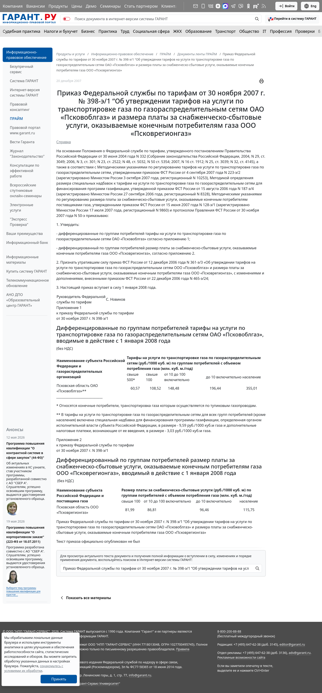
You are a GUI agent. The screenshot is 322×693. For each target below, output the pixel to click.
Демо (91, 6)
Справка (63, 141)
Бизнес (88, 31)
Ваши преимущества (24, 233)
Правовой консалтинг (20, 107)
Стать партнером (141, 6)
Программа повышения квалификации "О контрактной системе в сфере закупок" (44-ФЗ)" (25, 450)
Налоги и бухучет (61, 31)
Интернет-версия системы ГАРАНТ (25, 92)
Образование (198, 31)
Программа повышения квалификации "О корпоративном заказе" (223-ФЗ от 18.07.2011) (25, 534)
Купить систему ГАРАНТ (26, 271)
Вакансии (35, 6)
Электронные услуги (21, 207)
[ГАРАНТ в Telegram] (233, 6)
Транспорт (225, 31)
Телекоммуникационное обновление (27, 283)
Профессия (281, 31)
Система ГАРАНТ (24, 80)
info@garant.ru (140, 675)
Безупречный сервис (21, 69)
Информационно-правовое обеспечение (26, 55)
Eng (310, 6)
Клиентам (171, 6)
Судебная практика (21, 31)
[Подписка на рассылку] (195, 6)
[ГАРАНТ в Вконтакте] (210, 6)
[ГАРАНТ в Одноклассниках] (248, 6)
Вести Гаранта (22, 141)
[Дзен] (218, 6)
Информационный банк (27, 242)
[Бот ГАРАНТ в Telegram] (241, 6)
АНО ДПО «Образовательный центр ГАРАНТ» (23, 300)
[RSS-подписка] (263, 6)
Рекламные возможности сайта (241, 657)
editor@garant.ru (292, 644)
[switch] (66, 19)
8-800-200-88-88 (229, 631)
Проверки (305, 31)
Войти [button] (286, 6)
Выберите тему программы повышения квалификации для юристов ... (23, 591)
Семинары (110, 6)
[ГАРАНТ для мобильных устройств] (203, 6)
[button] (292, 19)
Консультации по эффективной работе (24, 171)
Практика (107, 31)
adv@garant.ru (300, 653)
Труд (125, 31)
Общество (249, 31)
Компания (13, 6)
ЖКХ (177, 31)
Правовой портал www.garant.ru (25, 130)
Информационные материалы (22, 259)
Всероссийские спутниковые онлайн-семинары (26, 190)
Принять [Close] (58, 679)
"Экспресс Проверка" (19, 222)
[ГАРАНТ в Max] (225, 6)
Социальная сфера (151, 31)
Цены (76, 6)
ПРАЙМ (16, 118)
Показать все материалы (85, 597)
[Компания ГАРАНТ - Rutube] (256, 6)
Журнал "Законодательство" (27, 153)
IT (264, 31)
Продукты (58, 6)
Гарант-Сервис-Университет (97, 683)
